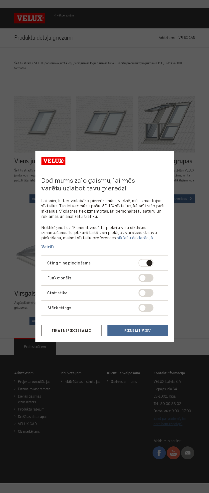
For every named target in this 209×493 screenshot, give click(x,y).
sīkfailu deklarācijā (135, 237)
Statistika (57, 292)
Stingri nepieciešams (68, 262)
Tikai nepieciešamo (71, 330)
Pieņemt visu (137, 330)
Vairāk (48, 247)
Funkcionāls (59, 277)
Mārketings (59, 307)
